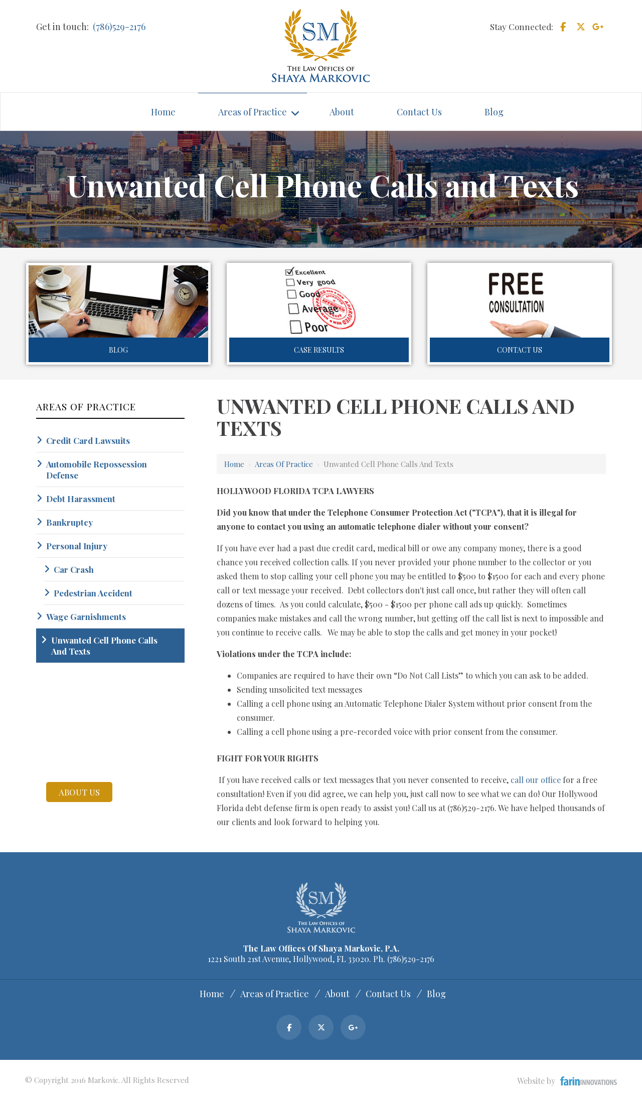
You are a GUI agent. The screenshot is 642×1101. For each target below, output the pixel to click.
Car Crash (74, 569)
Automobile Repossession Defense (96, 469)
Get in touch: (62, 27)
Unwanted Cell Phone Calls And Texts (104, 646)
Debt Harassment (80, 498)
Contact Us (519, 350)
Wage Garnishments (86, 616)
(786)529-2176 (119, 27)
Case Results (319, 350)
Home (234, 464)
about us (79, 792)
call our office (536, 779)
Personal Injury (76, 545)
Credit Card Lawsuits (88, 440)
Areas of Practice (284, 464)
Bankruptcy (69, 522)
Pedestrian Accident (93, 592)
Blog (118, 350)
